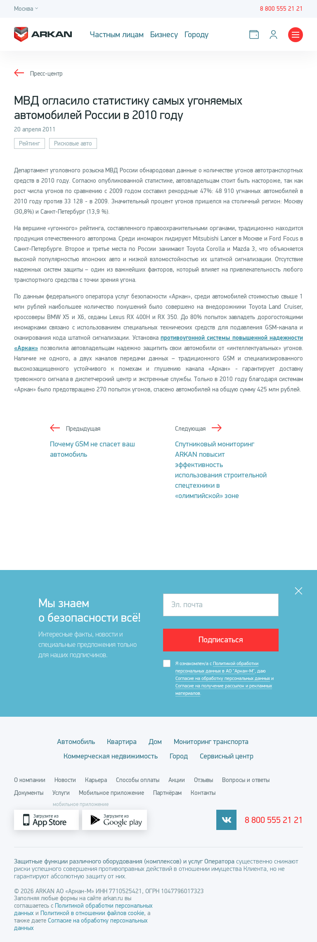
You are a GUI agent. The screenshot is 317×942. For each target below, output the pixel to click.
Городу (196, 34)
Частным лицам (117, 34)
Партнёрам (167, 793)
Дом (155, 741)
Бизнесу (164, 34)
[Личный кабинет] (275, 34)
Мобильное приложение (111, 793)
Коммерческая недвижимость (111, 756)
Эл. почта (187, 604)
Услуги (61, 793)
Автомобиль (76, 741)
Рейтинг (29, 143)
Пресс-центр (46, 73)
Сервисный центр (226, 756)
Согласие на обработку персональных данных (222, 678)
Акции (176, 780)
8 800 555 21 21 (274, 820)
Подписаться (221, 639)
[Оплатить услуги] (255, 34)
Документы (28, 793)
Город (179, 756)
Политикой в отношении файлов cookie (92, 913)
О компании (29, 780)
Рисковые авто (73, 143)
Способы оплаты (137, 780)
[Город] (27, 8)
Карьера (96, 780)
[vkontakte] (226, 820)
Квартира (122, 741)
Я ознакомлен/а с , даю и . (224, 678)
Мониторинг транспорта (211, 741)
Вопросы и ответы (246, 780)
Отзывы (203, 780)
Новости (65, 780)
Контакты (203, 793)
